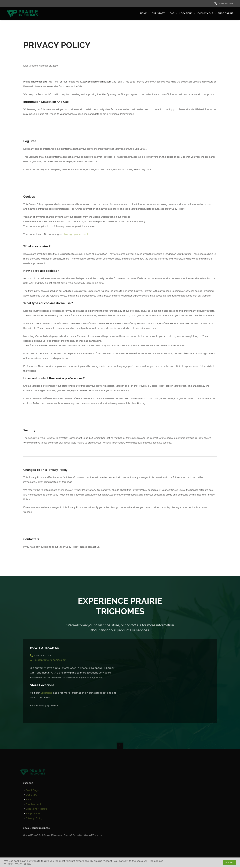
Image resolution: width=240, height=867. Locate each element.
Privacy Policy (34, 818)
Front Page (32, 790)
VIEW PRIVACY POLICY (17, 864)
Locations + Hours (36, 809)
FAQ (28, 799)
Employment (33, 804)
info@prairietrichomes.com (50, 660)
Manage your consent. (76, 234)
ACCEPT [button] (229, 862)
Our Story (31, 795)
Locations (46, 693)
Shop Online (33, 813)
